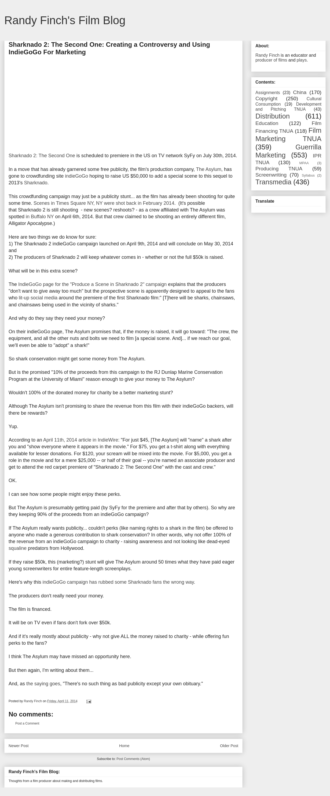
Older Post (229, 746)
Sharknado (35, 182)
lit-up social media (38, 297)
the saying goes (43, 683)
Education (266, 123)
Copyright (266, 98)
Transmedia (273, 182)
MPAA (304, 163)
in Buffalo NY (40, 216)
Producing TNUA (278, 168)
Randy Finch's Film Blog (65, 20)
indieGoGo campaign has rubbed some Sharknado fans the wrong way (118, 582)
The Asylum (208, 169)
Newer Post (18, 746)
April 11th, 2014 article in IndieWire (80, 440)
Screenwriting (271, 175)
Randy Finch (267, 55)
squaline (18, 548)
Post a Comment (27, 723)
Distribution (272, 116)
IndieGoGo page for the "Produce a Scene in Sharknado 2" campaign (92, 284)
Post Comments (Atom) (133, 759)
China (299, 92)
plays (302, 60)
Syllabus (308, 175)
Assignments (267, 92)
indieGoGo (76, 176)
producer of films (271, 60)
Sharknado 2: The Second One (42, 155)
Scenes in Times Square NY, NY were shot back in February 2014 (104, 203)
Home (124, 746)
